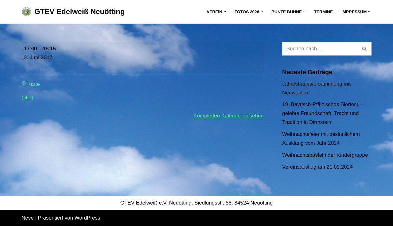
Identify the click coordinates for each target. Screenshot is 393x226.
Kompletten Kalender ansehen (228, 116)
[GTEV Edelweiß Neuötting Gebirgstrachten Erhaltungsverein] (73, 12)
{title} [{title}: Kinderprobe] (27, 98)
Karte (30, 84)
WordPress (87, 218)
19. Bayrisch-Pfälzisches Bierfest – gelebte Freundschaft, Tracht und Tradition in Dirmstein (322, 113)
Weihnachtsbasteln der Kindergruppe (325, 155)
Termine (323, 12)
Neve (27, 218)
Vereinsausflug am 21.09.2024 (317, 167)
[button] (225, 12)
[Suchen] (320, 49)
